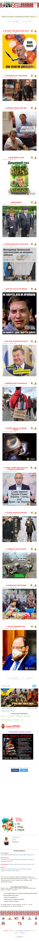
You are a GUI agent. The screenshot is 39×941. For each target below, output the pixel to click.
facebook (15, 770)
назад (9, 21)
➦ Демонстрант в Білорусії (15, 383)
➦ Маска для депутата (15, 626)
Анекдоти (3, 16)
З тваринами (26, 716)
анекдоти (24, 904)
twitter (24, 770)
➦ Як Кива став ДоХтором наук (16, 31)
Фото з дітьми (10, 716)
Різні (22, 719)
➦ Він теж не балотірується (16, 341)
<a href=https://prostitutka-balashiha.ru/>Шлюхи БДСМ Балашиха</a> (17, 854)
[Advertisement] (20, 11)
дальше (29, 21)
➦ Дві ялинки (15, 202)
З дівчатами (19, 716)
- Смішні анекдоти (15, 842)
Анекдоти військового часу (9, 708)
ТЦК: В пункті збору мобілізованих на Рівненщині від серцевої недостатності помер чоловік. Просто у (16, 869)
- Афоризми (14, 841)
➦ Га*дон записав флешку (16, 512)
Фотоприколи (10, 16)
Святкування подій (6, 719)
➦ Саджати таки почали (15, 549)
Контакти (22, 932)
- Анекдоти (14, 839)
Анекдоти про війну (32, 708)
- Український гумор (16, 837)
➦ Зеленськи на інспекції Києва (16, 429)
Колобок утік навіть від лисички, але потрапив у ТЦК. (21, 864)
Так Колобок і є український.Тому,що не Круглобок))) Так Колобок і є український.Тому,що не (17, 860)
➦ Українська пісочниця (15, 585)
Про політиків (15, 719)
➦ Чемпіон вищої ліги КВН (16, 108)
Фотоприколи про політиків (21, 16)
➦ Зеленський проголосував (15, 244)
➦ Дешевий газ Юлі (16, 157)
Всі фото (3, 716)
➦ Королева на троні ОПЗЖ (15, 76)
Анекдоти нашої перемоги (8, 710)
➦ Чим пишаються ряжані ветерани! (19, 732)
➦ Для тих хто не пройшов (15, 289)
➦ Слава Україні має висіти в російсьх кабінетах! (16, 468)
